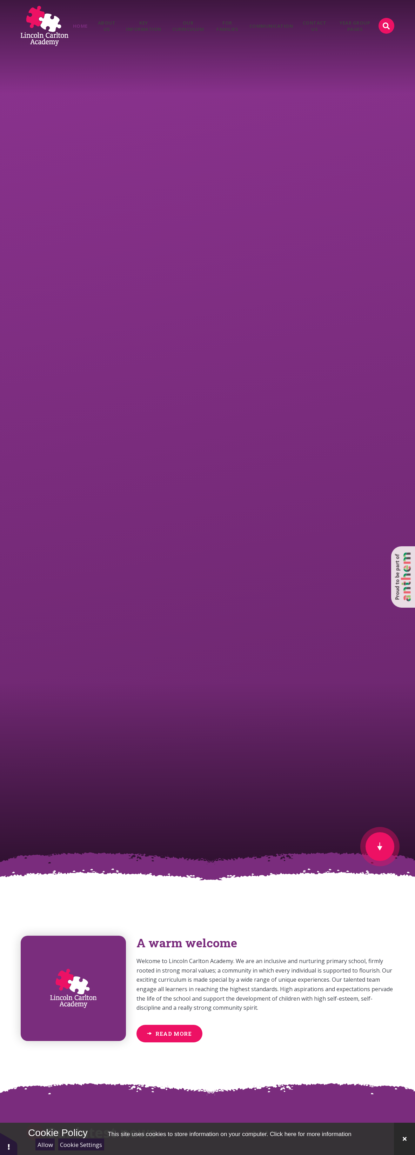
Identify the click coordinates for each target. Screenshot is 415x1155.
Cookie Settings (81, 1145)
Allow (45, 1145)
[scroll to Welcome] (380, 846)
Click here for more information (310, 1134)
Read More (173, 1033)
